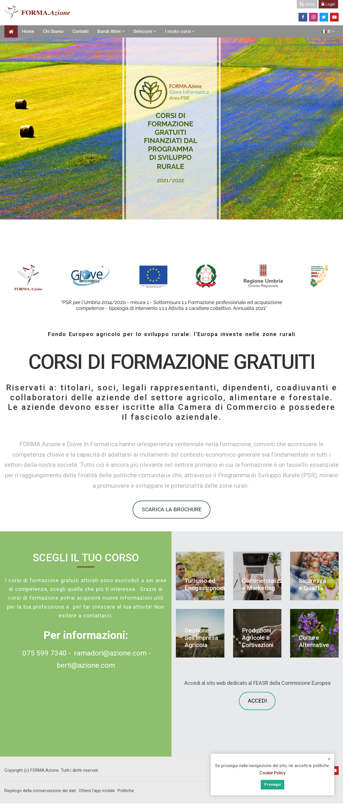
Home (28, 31)
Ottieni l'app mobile (97, 791)
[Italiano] (328, 31)
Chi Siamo (53, 31)
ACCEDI (257, 701)
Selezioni (142, 31)
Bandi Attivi (109, 31)
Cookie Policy (272, 773)
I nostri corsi (178, 31)
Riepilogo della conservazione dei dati (40, 791)
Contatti (80, 31)
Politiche (126, 791)
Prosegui (273, 784)
